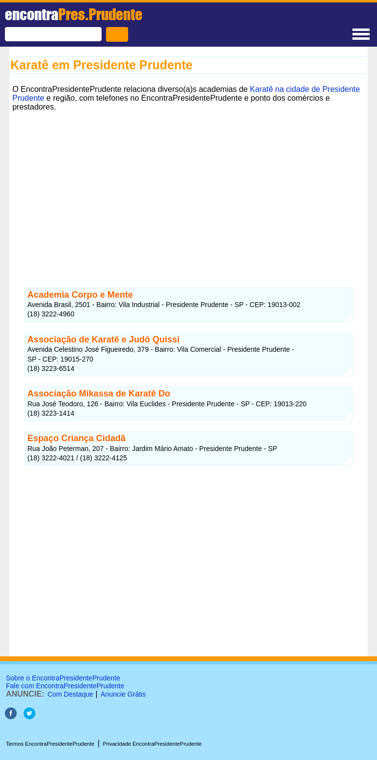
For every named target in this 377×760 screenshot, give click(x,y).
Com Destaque (70, 694)
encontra (73, 14)
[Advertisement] (188, 183)
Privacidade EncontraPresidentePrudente (152, 744)
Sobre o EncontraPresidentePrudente (63, 678)
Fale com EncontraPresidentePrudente (65, 686)
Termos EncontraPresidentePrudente (50, 744)
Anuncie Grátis (123, 694)
